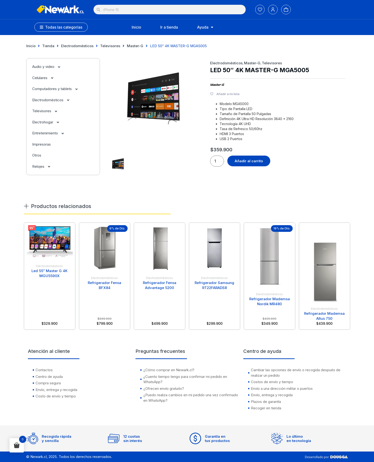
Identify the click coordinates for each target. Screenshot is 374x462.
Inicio (136, 27)
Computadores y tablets (57, 88)
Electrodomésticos (77, 46)
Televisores (110, 46)
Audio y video (48, 66)
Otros (36, 155)
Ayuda (205, 27)
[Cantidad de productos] (217, 161)
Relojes (43, 166)
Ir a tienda (169, 27)
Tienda (48, 46)
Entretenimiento (50, 133)
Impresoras (41, 144)
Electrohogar (48, 122)
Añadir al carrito (248, 161)
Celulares (45, 78)
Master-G (135, 46)
